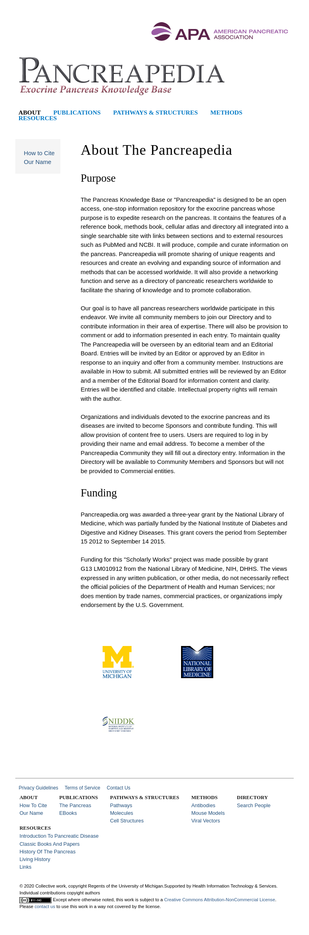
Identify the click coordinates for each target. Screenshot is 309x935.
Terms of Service (82, 788)
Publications (77, 112)
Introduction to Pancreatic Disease (59, 836)
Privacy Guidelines (38, 788)
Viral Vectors (206, 821)
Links (25, 867)
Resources (38, 118)
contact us (45, 906)
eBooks (68, 813)
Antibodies (204, 805)
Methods (226, 112)
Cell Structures (127, 821)
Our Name (37, 162)
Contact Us (118, 788)
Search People (254, 805)
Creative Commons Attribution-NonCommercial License (219, 899)
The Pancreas (75, 805)
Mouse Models (208, 813)
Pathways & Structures (155, 112)
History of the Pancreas (47, 852)
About (30, 112)
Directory (252, 797)
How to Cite (39, 153)
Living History (34, 859)
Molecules (121, 813)
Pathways (121, 805)
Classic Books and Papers (49, 844)
